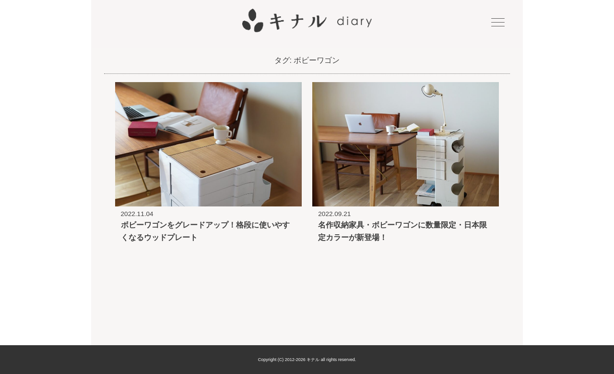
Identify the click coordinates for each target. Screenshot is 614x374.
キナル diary (307, 21)
